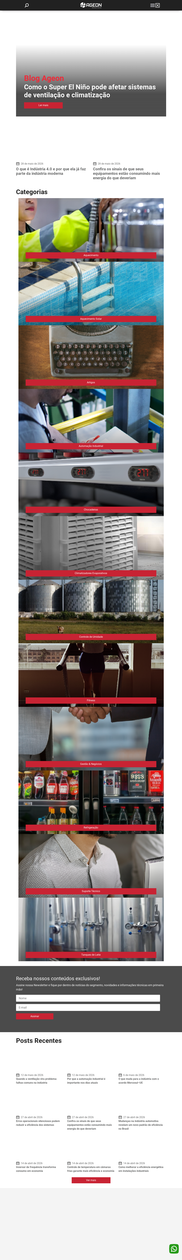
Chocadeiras (91, 509)
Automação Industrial (91, 446)
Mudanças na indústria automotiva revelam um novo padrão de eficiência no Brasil (141, 1125)
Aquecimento (91, 255)
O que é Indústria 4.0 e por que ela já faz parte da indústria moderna (51, 171)
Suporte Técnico (91, 891)
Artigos (91, 382)
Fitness (91, 700)
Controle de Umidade (91, 636)
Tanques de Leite (91, 954)
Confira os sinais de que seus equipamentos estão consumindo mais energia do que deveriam (126, 173)
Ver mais (91, 1180)
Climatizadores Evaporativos (91, 573)
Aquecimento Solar (91, 319)
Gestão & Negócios (91, 764)
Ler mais (43, 105)
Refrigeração (91, 827)
